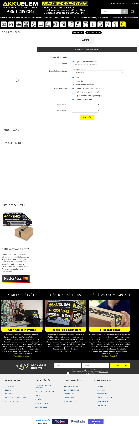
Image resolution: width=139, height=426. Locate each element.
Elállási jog (101, 405)
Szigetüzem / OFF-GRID (59, 18)
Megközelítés (102, 394)
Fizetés (37, 395)
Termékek (9, 394)
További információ (21, 356)
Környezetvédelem (104, 398)
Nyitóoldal (10, 386)
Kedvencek (132, 3)
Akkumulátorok (15, 18)
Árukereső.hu (42, 423)
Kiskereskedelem (71, 386)
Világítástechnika (78, 18)
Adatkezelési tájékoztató (45, 392)
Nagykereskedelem (130, 18)
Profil (119, 3)
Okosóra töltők (93, 33)
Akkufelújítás (94, 18)
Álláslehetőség (103, 401)
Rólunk (100, 386)
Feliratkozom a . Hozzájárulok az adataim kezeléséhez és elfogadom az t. (90, 372)
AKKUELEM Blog (41, 407)
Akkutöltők (29, 18)
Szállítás (38, 399)
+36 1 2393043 (20, 11)
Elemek (3, 18)
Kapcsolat (115, 18)
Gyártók (106, 18)
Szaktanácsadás (71, 401)
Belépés (108, 3)
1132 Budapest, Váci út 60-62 (16, 398)
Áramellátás (42, 18)
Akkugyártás (69, 398)
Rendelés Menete (41, 403)
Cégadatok (101, 390)
